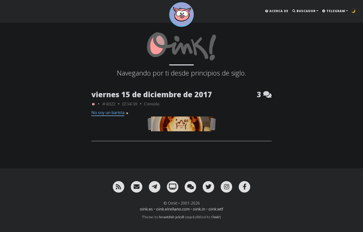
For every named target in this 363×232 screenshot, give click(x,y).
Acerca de (276, 11)
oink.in (199, 209)
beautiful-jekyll (171, 217)
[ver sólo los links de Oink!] (93, 104)
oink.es (146, 209)
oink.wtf (215, 209)
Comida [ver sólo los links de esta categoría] (152, 104)
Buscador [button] (304, 11)
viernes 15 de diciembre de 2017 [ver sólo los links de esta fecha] (151, 94)
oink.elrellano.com (173, 209)
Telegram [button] (333, 11)
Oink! (215, 217)
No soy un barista (107, 112)
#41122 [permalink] (108, 104)
